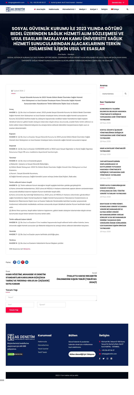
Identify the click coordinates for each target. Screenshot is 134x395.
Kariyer (93, 9)
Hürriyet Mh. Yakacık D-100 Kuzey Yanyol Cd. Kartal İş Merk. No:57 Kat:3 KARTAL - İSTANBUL (113, 344)
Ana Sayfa (62, 54)
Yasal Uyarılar (43, 349)
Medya (82, 9)
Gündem (71, 54)
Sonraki (94, 273)
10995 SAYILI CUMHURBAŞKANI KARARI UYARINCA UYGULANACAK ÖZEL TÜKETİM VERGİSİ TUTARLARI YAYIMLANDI (113, 189)
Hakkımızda (42, 342)
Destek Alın (118, 2)
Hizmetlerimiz (68, 9)
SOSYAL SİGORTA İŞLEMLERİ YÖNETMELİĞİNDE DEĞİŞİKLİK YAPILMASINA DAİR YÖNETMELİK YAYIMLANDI (113, 134)
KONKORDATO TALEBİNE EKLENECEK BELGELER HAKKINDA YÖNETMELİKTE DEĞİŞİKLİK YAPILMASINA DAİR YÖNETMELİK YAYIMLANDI (113, 114)
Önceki (8, 271)
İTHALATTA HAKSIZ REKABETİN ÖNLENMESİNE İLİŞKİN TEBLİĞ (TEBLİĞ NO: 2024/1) (77, 279)
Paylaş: (8, 262)
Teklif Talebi (42, 352)
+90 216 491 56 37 (108, 350)
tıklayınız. (26, 249)
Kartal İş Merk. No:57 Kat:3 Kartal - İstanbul (65, 2)
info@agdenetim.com (15, 2)
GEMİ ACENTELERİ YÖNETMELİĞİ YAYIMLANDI (112, 149)
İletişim (104, 9)
